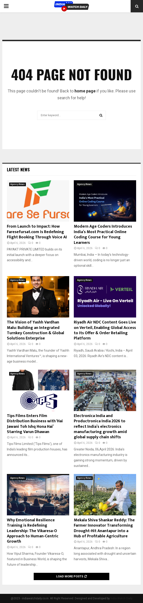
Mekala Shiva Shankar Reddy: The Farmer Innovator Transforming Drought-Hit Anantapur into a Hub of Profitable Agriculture (104, 528)
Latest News (18, 169)
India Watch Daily (121, 598)
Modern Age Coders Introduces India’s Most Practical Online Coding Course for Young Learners (103, 234)
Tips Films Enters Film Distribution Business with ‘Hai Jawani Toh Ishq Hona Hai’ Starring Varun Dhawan (35, 423)
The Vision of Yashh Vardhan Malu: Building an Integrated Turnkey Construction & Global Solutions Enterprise (35, 330)
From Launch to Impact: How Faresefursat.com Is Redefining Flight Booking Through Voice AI (37, 232)
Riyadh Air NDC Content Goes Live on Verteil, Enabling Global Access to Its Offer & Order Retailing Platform (105, 330)
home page (85, 91)
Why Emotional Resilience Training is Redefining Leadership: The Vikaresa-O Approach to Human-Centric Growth (32, 531)
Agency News (17, 184)
